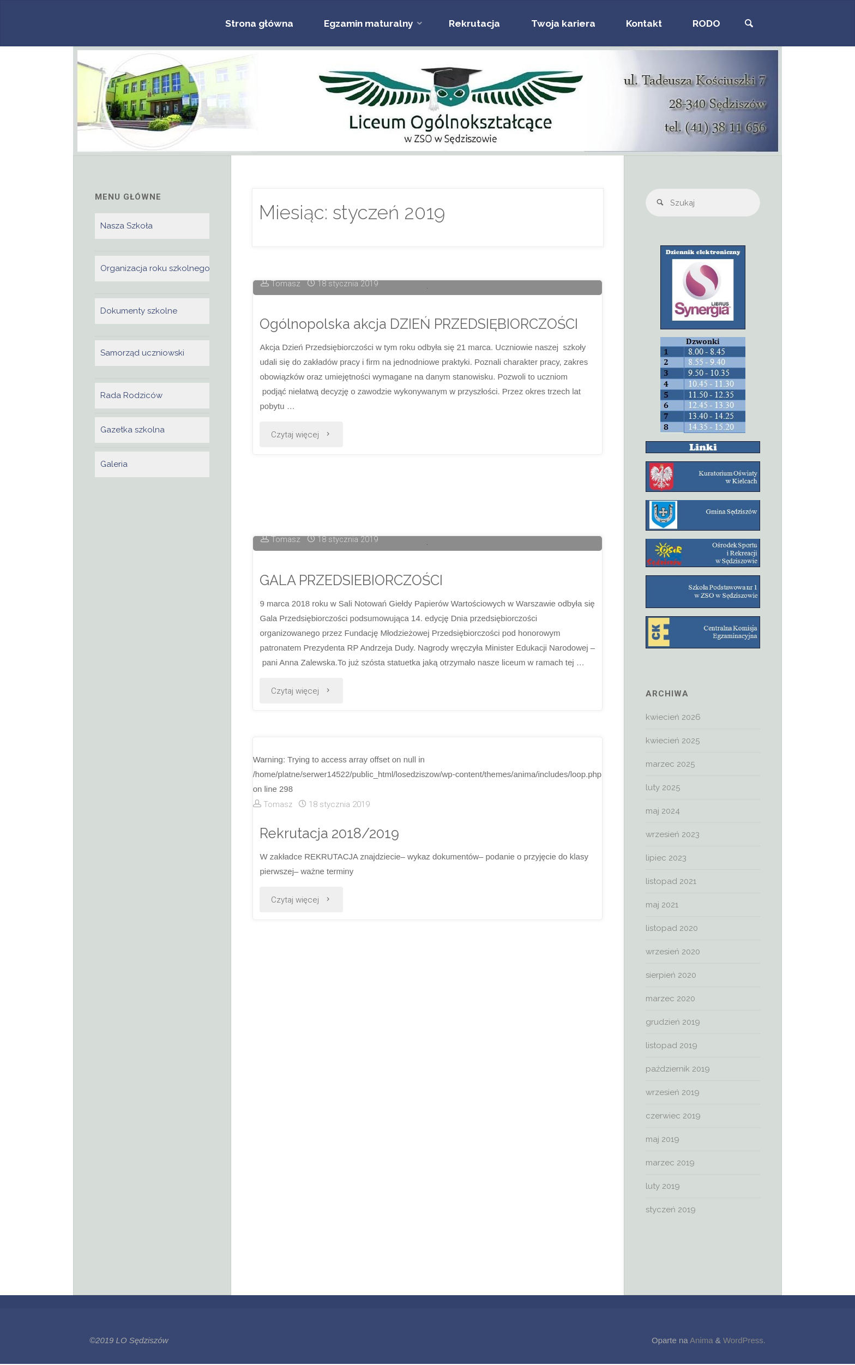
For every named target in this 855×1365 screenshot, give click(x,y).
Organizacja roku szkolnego (155, 268)
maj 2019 (662, 1140)
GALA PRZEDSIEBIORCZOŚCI (355, 924)
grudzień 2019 (673, 1023)
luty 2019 (663, 1187)
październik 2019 (678, 1070)
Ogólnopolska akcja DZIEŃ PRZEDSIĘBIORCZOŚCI (425, 499)
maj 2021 (662, 906)
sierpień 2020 (671, 976)
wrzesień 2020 (673, 953)
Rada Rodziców (131, 396)
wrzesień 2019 (673, 1093)
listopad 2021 (671, 882)
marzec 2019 (670, 1164)
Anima (700, 1341)
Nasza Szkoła (126, 226)
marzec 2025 (670, 765)
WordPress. (744, 1341)
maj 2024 (663, 812)
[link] (748, 24)
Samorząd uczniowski (142, 353)
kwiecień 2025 (673, 742)
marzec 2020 (670, 1000)
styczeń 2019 (671, 1211)
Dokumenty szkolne (138, 311)
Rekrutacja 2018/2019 (330, 1177)
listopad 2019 (671, 1046)
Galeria (114, 465)
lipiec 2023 (666, 859)
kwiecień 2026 (673, 718)
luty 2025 (663, 788)
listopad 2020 (672, 929)
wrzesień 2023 (673, 835)
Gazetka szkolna (132, 430)
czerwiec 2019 (673, 1117)
